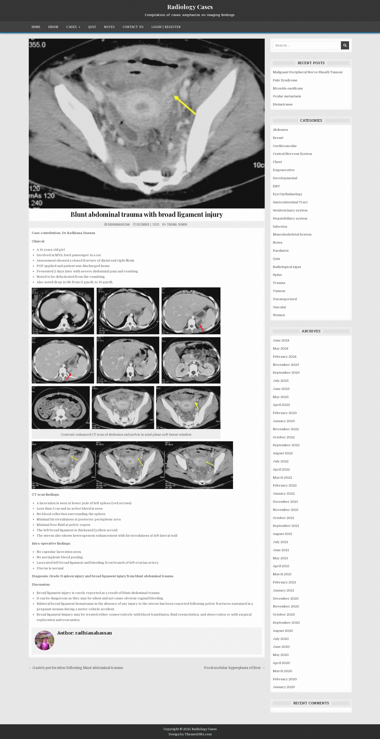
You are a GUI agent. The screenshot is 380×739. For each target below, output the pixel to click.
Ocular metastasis (287, 96)
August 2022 (283, 453)
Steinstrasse (283, 104)
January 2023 (284, 421)
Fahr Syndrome (285, 80)
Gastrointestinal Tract (290, 202)
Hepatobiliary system (290, 218)
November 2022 (286, 429)
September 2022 (286, 445)
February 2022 (285, 485)
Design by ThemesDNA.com (190, 734)
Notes (109, 27)
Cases (71, 27)
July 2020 (281, 639)
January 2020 (284, 687)
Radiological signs (287, 267)
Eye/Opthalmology (287, 194)
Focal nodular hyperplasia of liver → (234, 668)
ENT (276, 186)
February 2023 (285, 413)
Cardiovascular (285, 146)
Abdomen (280, 130)
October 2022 (284, 437)
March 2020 (282, 671)
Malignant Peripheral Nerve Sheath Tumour (308, 72)
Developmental (285, 178)
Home (35, 27)
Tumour (279, 291)
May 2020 (281, 655)
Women (182, 224)
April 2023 (281, 405)
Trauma (172, 224)
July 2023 (281, 381)
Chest (277, 162)
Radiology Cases (190, 7)
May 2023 (281, 397)
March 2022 (282, 477)
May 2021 (280, 558)
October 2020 (284, 614)
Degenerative (284, 170)
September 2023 (286, 372)
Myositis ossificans (288, 88)
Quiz (92, 27)
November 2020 (286, 606)
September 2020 (286, 622)
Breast (278, 138)
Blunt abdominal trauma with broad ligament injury (147, 214)
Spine (277, 275)
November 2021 (285, 510)
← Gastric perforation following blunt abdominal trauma (75, 668)
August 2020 (283, 631)
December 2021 (285, 501)
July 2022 (281, 461)
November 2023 (286, 365)
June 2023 (281, 389)
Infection (280, 226)
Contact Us (133, 27)
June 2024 (281, 340)
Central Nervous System (292, 154)
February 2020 (285, 679)
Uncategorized (285, 299)
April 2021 (281, 566)
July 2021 (280, 542)
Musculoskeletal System (292, 234)
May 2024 (280, 348)
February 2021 (284, 582)
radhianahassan (119, 224)
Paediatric (281, 250)
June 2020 (281, 647)
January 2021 (283, 590)
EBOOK (53, 27)
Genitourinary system (290, 210)
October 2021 (283, 518)
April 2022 (281, 469)
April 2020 (281, 663)
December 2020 (286, 598)
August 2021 (282, 534)
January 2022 (284, 493)
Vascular (279, 307)
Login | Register (166, 27)
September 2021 (286, 526)
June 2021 (281, 550)
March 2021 (282, 574)
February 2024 (284, 356)
